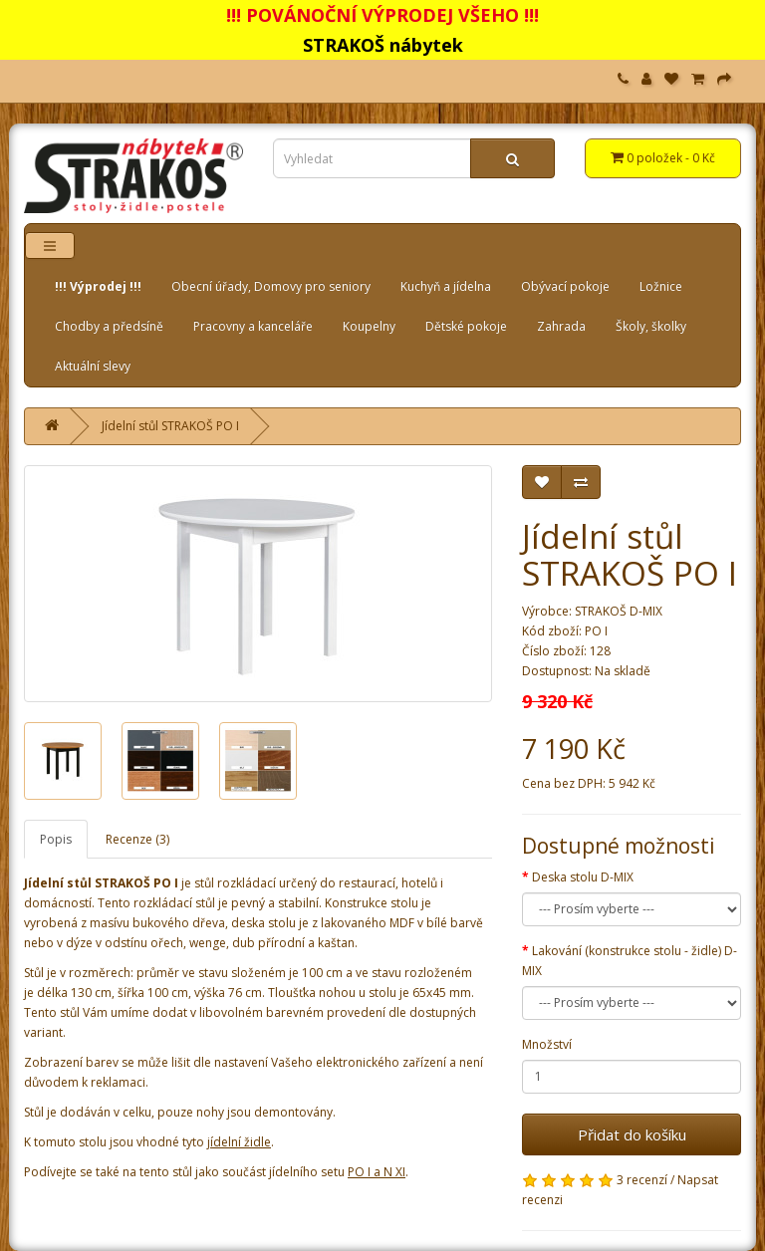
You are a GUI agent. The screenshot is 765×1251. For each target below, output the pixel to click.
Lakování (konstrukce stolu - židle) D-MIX (629, 960)
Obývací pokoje (565, 286)
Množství (547, 1044)
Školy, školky (651, 326)
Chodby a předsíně (109, 326)
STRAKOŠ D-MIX (618, 611)
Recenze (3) (137, 839)
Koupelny (369, 326)
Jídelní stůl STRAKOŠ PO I (170, 425)
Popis (56, 839)
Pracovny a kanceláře (253, 326)
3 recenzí (642, 1179)
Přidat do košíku (632, 1134)
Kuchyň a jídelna (445, 286)
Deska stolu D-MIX (583, 877)
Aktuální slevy (92, 366)
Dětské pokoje (466, 326)
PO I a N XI (376, 1171)
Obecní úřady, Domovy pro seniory (271, 286)
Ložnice (660, 286)
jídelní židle (239, 1141)
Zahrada (561, 326)
